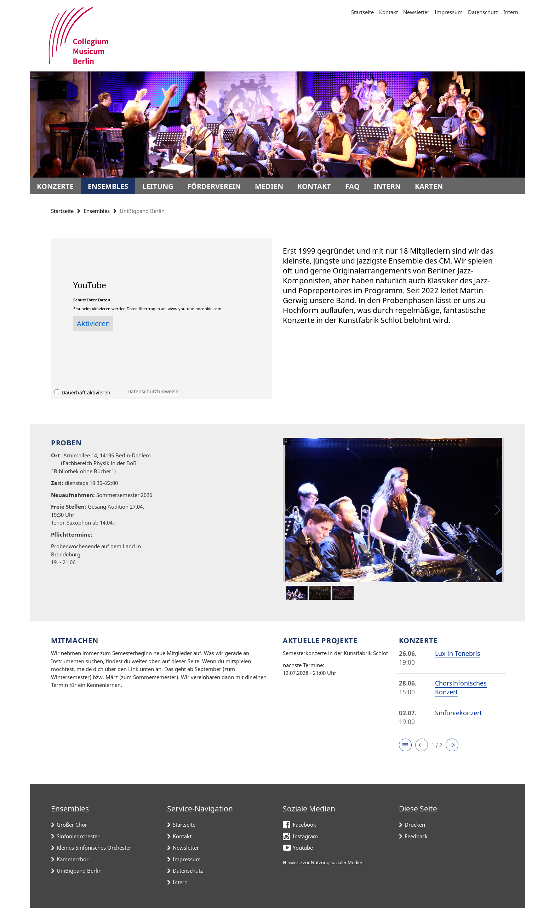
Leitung (157, 186)
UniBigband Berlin (79, 870)
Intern (510, 12)
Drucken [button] (415, 824)
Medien (269, 186)
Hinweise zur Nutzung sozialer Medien (323, 862)
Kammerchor (72, 859)
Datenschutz (483, 12)
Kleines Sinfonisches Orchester (94, 847)
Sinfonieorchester (78, 836)
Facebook (304, 824)
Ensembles (108, 186)
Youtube (303, 847)
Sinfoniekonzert (458, 713)
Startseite (362, 12)
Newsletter (416, 12)
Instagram (305, 836)
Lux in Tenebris (457, 653)
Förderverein (214, 186)
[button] (405, 745)
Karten (429, 186)
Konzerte (55, 186)
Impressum (449, 12)
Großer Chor (72, 824)
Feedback (416, 836)
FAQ (352, 186)
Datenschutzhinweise (152, 391)
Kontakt (388, 12)
